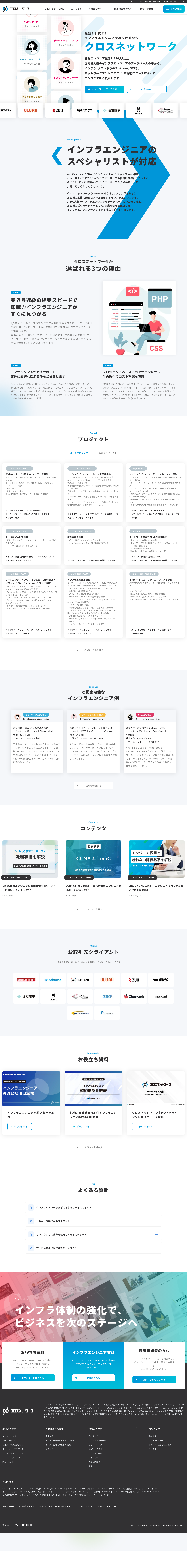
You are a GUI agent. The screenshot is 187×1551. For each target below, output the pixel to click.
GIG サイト (7, 1507)
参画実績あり (94, 1480)
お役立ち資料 (8, 1524)
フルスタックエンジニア (13, 1463)
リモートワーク (95, 1463)
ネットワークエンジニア (13, 1467)
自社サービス (94, 1454)
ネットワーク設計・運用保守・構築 (60, 1458)
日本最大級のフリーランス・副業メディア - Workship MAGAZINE (30, 1513)
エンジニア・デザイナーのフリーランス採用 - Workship (86, 1510)
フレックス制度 (95, 1471)
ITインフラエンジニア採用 (160, 1463)
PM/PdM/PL (7, 1480)
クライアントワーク (97, 1458)
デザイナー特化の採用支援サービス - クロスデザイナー (133, 1507)
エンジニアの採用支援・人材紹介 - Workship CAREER (136, 1510)
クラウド (49, 1467)
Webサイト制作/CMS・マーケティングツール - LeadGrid (82, 1507)
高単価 (91, 1484)
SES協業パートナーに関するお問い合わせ (57, 1524)
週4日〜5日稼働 (96, 1467)
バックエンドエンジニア (13, 1471)
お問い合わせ (86, 1524)
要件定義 (49, 1454)
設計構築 (152, 1467)
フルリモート (94, 1475)
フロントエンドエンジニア (14, 1475)
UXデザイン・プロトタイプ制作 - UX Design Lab (35, 1507)
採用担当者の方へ (26, 1524)
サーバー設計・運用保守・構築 (58, 1463)
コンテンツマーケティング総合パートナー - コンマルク (85, 1513)
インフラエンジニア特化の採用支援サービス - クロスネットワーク (31, 1510)
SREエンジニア (9, 1458)
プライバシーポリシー (106, 1524)
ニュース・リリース (157, 1458)
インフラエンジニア (11, 1454)
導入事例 (152, 1454)
